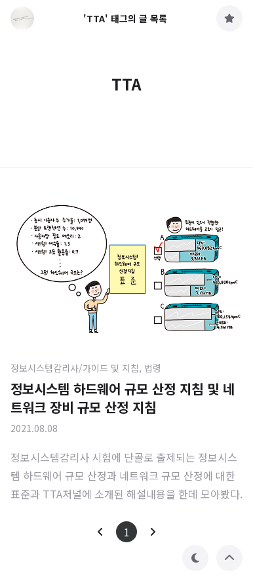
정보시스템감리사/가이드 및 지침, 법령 (85, 367)
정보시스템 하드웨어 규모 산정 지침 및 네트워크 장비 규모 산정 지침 (122, 397)
